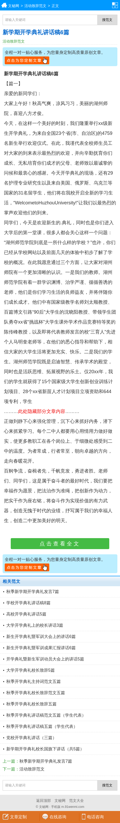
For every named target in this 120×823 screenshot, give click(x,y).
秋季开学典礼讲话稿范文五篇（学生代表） (46, 715)
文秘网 (13, 6)
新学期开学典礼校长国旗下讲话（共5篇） (45, 749)
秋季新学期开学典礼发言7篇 (32, 591)
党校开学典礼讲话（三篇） (31, 737)
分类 (116, 5)
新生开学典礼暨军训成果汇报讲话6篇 (41, 648)
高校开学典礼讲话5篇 (26, 614)
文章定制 (18, 817)
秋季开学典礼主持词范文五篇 (33, 681)
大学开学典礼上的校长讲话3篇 (34, 625)
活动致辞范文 (35, 6)
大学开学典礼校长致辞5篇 (30, 670)
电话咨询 (95, 817)
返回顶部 (43, 800)
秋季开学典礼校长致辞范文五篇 (35, 692)
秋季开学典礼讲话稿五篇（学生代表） (42, 726)
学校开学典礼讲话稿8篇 (28, 603)
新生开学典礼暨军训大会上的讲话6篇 (41, 636)
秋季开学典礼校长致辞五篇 (31, 704)
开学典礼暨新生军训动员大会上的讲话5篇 (45, 659)
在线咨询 (58, 817)
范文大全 (76, 800)
